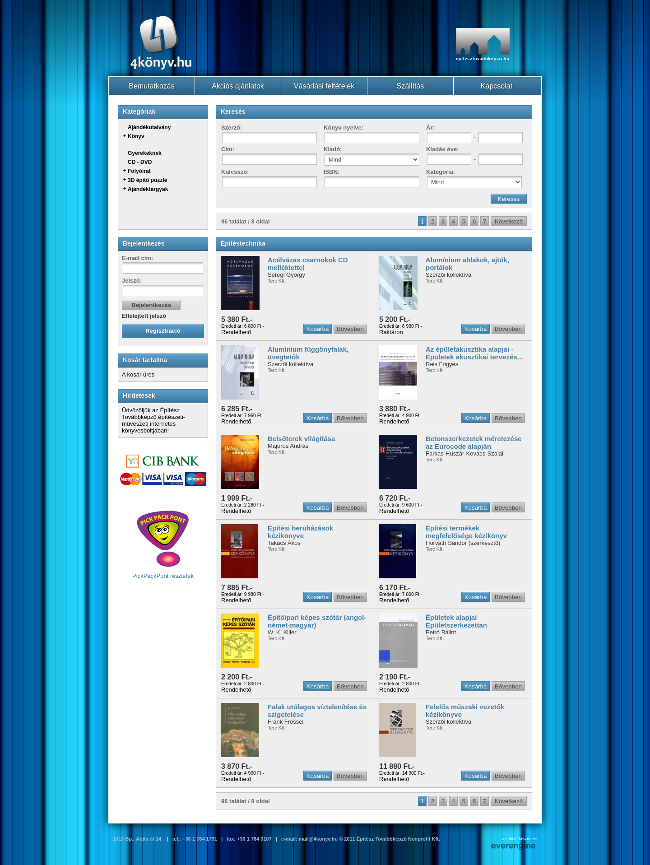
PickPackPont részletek (163, 544)
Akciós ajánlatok (238, 86)
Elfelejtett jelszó (144, 315)
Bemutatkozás (151, 86)
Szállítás (410, 86)
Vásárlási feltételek (324, 86)
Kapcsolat (496, 86)
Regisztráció (162, 330)
